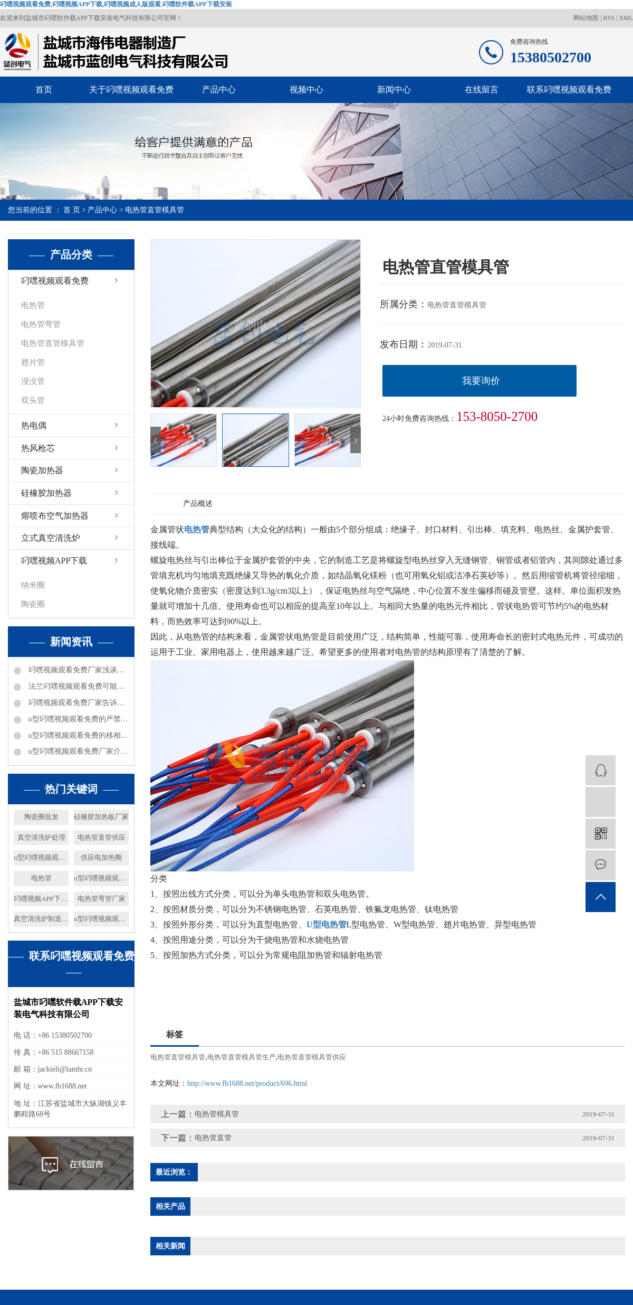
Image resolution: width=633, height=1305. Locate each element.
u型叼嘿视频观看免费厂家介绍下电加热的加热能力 (77, 751)
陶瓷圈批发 (41, 817)
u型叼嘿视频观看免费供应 (41, 857)
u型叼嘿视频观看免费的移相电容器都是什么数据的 (77, 735)
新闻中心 (394, 89)
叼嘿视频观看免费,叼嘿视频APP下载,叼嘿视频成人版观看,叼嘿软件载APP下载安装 (116, 4)
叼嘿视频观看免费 (55, 280)
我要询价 (481, 380)
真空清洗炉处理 (41, 837)
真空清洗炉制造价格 (41, 919)
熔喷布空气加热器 (55, 515)
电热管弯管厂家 (102, 899)
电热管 (33, 305)
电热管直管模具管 (154, 210)
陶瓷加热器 (42, 470)
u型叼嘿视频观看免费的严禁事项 (77, 719)
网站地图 (586, 18)
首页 (43, 89)
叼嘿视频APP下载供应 (41, 899)
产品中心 (219, 89)
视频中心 (306, 89)
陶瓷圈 (33, 604)
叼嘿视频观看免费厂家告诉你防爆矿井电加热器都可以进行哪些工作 (77, 703)
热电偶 (33, 425)
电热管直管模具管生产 (241, 1057)
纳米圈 (33, 585)
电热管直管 (213, 1138)
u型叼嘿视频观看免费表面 (101, 878)
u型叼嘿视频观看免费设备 (101, 919)
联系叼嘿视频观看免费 (569, 89)
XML (626, 18)
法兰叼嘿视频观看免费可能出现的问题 (77, 686)
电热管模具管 (217, 1114)
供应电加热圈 (101, 857)
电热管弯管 (41, 324)
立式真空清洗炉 (50, 537)
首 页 (71, 210)
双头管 (33, 400)
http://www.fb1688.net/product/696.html (247, 1083)
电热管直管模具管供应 (311, 1057)
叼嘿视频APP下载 (54, 560)
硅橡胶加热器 (46, 493)
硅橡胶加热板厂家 (101, 817)
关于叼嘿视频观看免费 (131, 89)
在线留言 (481, 89)
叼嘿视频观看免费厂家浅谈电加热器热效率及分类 (77, 670)
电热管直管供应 (102, 837)
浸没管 (33, 381)
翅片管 (33, 362)
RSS (609, 18)
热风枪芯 (38, 448)
